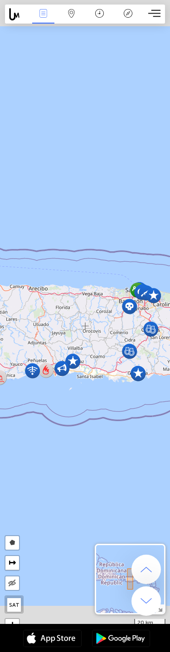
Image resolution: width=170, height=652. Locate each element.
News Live (43, 14)
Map (71, 14)
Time (99, 14)
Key (127, 14)
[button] (153, 295)
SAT (14, 605)
